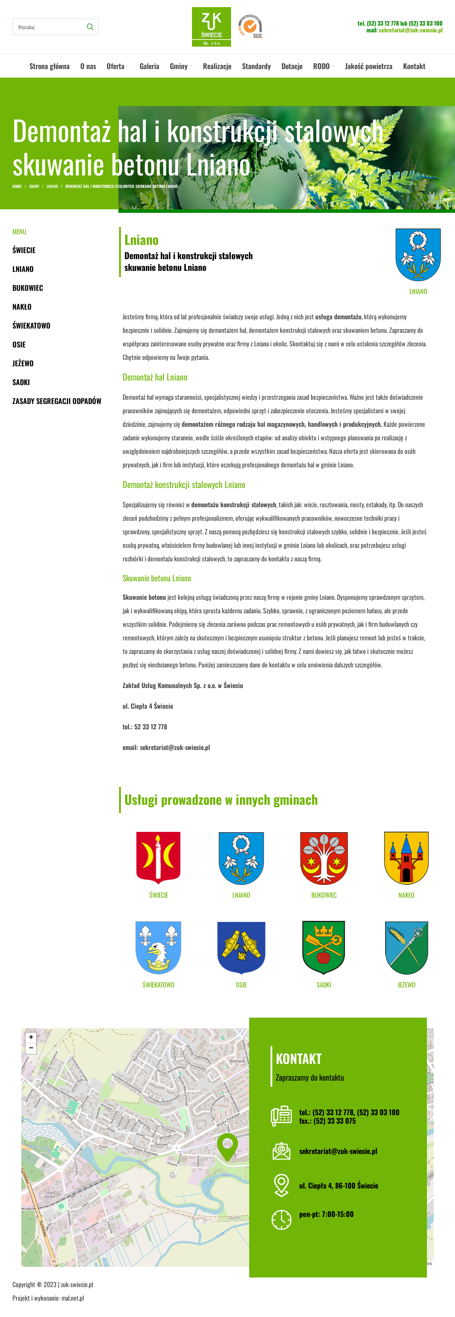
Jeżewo (23, 363)
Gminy (34, 186)
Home (17, 186)
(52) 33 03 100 (426, 23)
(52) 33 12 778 (383, 23)
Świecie (24, 250)
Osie (19, 344)
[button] (227, 1147)
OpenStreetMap (393, 1263)
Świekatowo (31, 325)
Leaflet (361, 1263)
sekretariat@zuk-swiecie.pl (411, 30)
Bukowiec (27, 287)
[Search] (55, 27)
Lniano (52, 186)
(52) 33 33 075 (335, 1120)
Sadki (21, 382)
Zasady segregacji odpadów (56, 400)
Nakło (22, 306)
